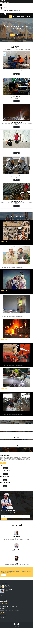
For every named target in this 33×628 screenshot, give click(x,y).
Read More (16, 74)
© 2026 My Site (16, 626)
